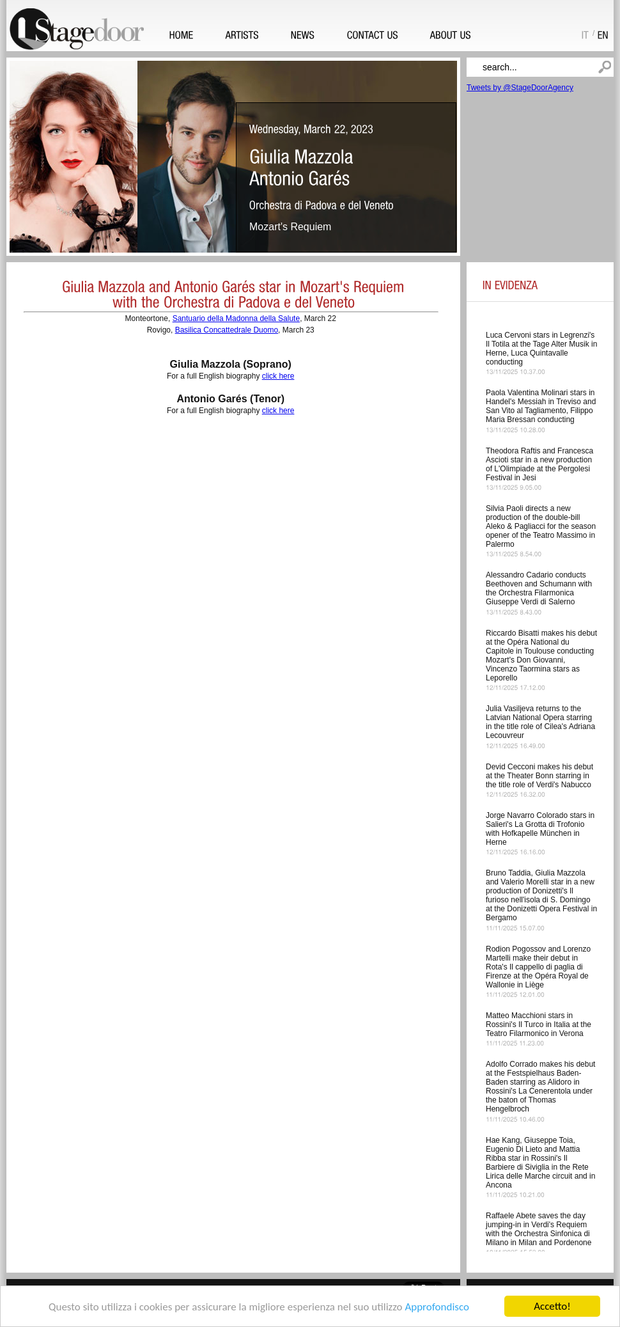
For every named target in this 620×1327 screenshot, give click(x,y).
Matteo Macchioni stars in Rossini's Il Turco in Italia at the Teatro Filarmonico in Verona (538, 1024)
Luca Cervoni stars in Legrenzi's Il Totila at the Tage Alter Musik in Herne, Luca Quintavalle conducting (541, 348)
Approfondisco (437, 1307)
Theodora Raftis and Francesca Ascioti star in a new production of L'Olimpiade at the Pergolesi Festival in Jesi (539, 464)
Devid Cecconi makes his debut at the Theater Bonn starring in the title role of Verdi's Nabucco (539, 775)
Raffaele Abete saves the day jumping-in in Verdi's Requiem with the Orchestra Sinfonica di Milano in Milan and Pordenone (538, 1229)
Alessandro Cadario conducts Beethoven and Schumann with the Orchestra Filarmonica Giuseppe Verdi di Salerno (539, 588)
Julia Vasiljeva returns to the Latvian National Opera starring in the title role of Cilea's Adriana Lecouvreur (540, 722)
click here (278, 376)
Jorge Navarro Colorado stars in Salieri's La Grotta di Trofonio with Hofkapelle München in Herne (540, 829)
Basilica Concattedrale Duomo (226, 330)
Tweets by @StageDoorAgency (520, 87)
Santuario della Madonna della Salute (236, 318)
